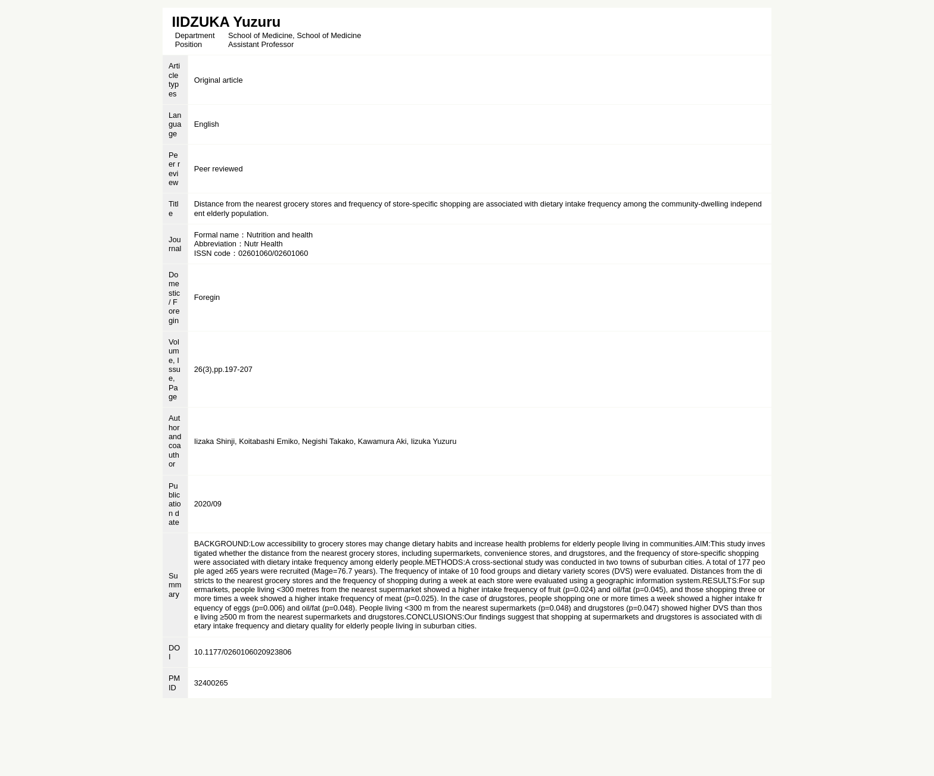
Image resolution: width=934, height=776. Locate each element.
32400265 (211, 682)
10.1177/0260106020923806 (243, 651)
